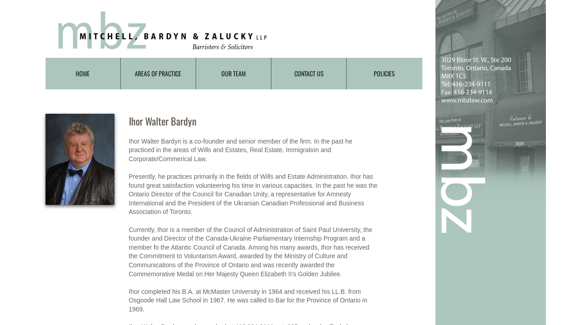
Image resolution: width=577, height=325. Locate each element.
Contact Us (309, 73)
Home (83, 73)
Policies (384, 73)
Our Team (233, 73)
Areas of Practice (158, 73)
